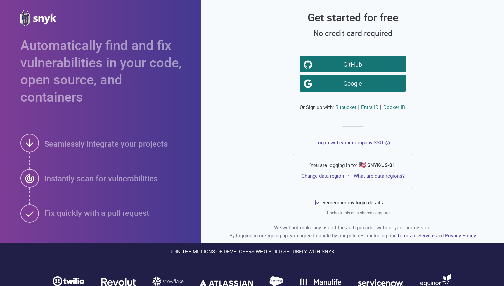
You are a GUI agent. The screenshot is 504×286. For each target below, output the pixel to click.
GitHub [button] (354, 64)
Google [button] (354, 83)
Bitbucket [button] (345, 107)
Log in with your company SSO (349, 142)
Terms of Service (416, 235)
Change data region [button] (322, 175)
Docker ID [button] (394, 107)
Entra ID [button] (370, 107)
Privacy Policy (460, 235)
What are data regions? (379, 175)
